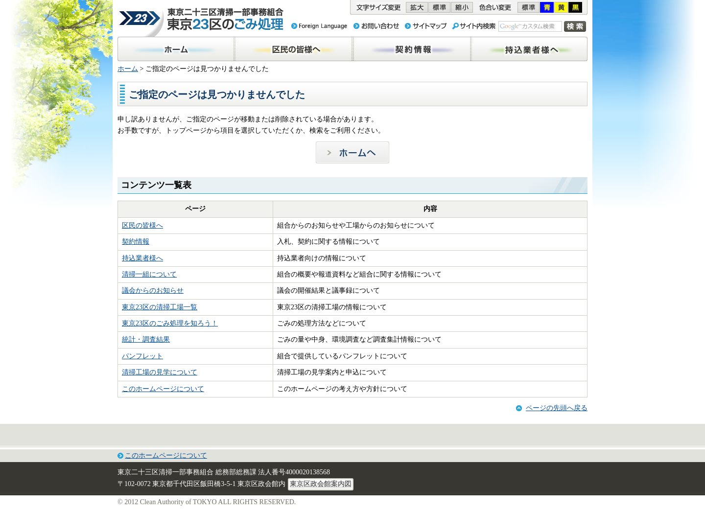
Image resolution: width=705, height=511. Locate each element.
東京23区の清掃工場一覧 (159, 307)
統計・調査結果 (146, 339)
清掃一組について (149, 274)
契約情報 (135, 241)
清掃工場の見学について (159, 372)
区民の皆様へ (142, 225)
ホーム (128, 68)
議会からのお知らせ (153, 290)
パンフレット (142, 356)
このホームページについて (163, 389)
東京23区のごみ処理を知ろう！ (170, 323)
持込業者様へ (142, 258)
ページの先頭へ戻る (557, 408)
